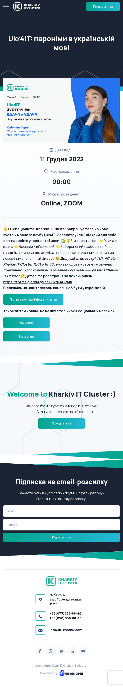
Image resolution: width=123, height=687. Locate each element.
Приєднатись (103, 6)
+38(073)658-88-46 (65, 613)
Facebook (26, 322)
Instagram (26, 336)
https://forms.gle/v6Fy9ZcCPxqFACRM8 (37, 282)
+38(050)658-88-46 (66, 618)
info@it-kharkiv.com (66, 630)
